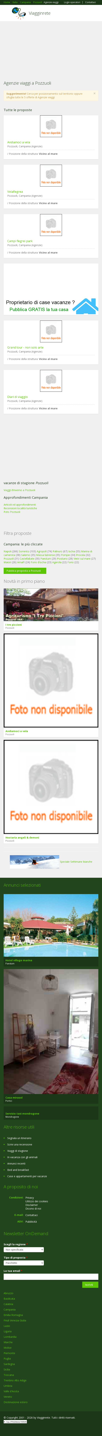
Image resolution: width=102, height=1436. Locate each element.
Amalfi (21, 562)
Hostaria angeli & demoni (22, 837)
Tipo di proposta (16, 1257)
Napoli (7, 551)
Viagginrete (39, 13)
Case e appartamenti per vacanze (27, 1176)
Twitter (21, 1429)
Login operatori (72, 2)
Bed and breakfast (18, 1170)
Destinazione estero (16, 1402)
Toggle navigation (7, 13)
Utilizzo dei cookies (36, 1201)
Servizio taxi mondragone (22, 1113)
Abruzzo (8, 1293)
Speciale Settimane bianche (51, 861)
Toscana (9, 1375)
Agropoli (42, 551)
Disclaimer (31, 1205)
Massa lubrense (45, 555)
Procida (80, 555)
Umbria (8, 1386)
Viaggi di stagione (17, 1151)
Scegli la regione (16, 1244)
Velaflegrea (15, 192)
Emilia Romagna (13, 1315)
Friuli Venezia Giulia (15, 1320)
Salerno (25, 555)
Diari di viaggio (17, 397)
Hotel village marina (18, 960)
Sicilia (7, 1369)
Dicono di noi (33, 1208)
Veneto (8, 1396)
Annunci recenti (16, 1163)
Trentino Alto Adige (15, 1380)
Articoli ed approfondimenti (20, 504)
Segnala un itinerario (19, 1138)
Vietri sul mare (82, 558)
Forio (70, 562)
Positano (62, 558)
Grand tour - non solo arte (25, 347)
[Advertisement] (51, 48)
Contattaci (90, 2)
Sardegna (9, 1364)
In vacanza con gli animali (22, 1157)
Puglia (7, 1358)
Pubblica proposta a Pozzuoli (23, 570)
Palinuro (57, 551)
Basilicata (9, 1298)
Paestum (45, 558)
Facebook (5, 1429)
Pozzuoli (9, 558)
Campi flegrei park (20, 241)
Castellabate (27, 558)
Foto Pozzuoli (12, 512)
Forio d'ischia (38, 562)
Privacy (29, 1197)
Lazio (7, 1326)
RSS (30, 1429)
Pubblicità (31, 1221)
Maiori (7, 562)
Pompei (65, 555)
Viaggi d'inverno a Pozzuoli (19, 490)
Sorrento (24, 551)
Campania (10, 1309)
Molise (8, 1347)
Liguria (8, 1331)
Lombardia (10, 1336)
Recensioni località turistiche (20, 508)
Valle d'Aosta (11, 1391)
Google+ (12, 1429)
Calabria (8, 1304)
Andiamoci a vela (18, 142)
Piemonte (9, 1353)
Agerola (56, 562)
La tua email (13, 1271)
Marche (8, 1342)
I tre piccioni (13, 624)
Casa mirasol (13, 1097)
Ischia (71, 551)
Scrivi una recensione (19, 1144)
